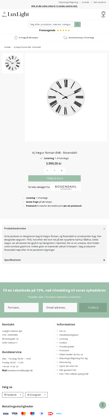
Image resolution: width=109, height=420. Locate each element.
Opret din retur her (67, 366)
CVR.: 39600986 (10, 334)
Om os (61, 331)
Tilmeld (93, 307)
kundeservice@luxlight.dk (20, 370)
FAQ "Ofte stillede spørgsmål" (73, 373)
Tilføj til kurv (54, 178)
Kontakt (85, 2)
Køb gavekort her (66, 370)
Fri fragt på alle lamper (28, 37)
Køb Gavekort (99, 2)
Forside (7, 47)
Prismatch (63, 350)
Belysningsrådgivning (68, 2)
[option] (12, 63)
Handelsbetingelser (68, 334)
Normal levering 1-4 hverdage (81, 37)
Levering (62, 338)
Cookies (62, 342)
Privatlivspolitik (65, 346)
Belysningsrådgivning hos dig (72, 358)
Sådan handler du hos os (70, 354)
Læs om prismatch (72, 205)
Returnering (64, 362)
